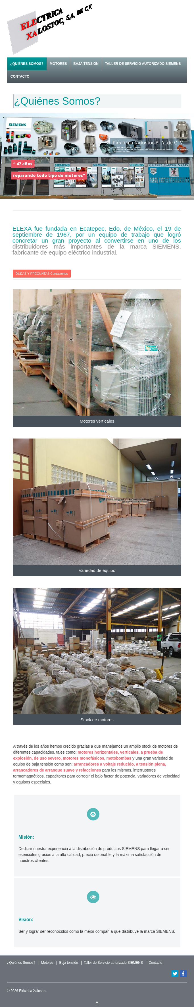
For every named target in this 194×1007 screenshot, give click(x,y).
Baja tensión (86, 64)
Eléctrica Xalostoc (32, 991)
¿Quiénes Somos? (26, 64)
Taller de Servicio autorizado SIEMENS (143, 64)
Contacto (20, 76)
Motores (58, 64)
